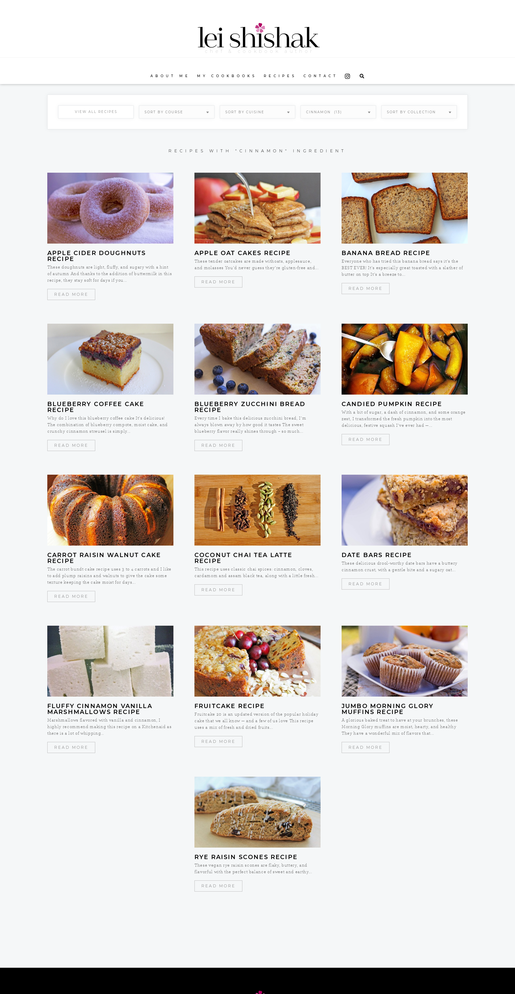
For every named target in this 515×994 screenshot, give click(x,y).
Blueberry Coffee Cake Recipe (95, 407)
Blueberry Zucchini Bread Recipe (249, 407)
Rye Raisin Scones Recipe (246, 857)
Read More (71, 294)
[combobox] (176, 112)
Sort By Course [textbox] (164, 112)
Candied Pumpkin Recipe (392, 404)
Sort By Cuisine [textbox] (244, 112)
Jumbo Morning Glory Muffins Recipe (388, 709)
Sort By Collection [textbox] (411, 112)
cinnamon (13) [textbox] (324, 112)
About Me (170, 76)
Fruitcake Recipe (229, 706)
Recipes (280, 76)
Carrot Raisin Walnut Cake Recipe (104, 558)
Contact (320, 76)
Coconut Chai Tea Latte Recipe (243, 558)
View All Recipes (96, 112)
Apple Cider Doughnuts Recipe (96, 256)
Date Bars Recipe (377, 555)
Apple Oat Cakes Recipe (242, 253)
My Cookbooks (227, 76)
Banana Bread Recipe (386, 253)
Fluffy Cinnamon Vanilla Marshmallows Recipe (99, 709)
